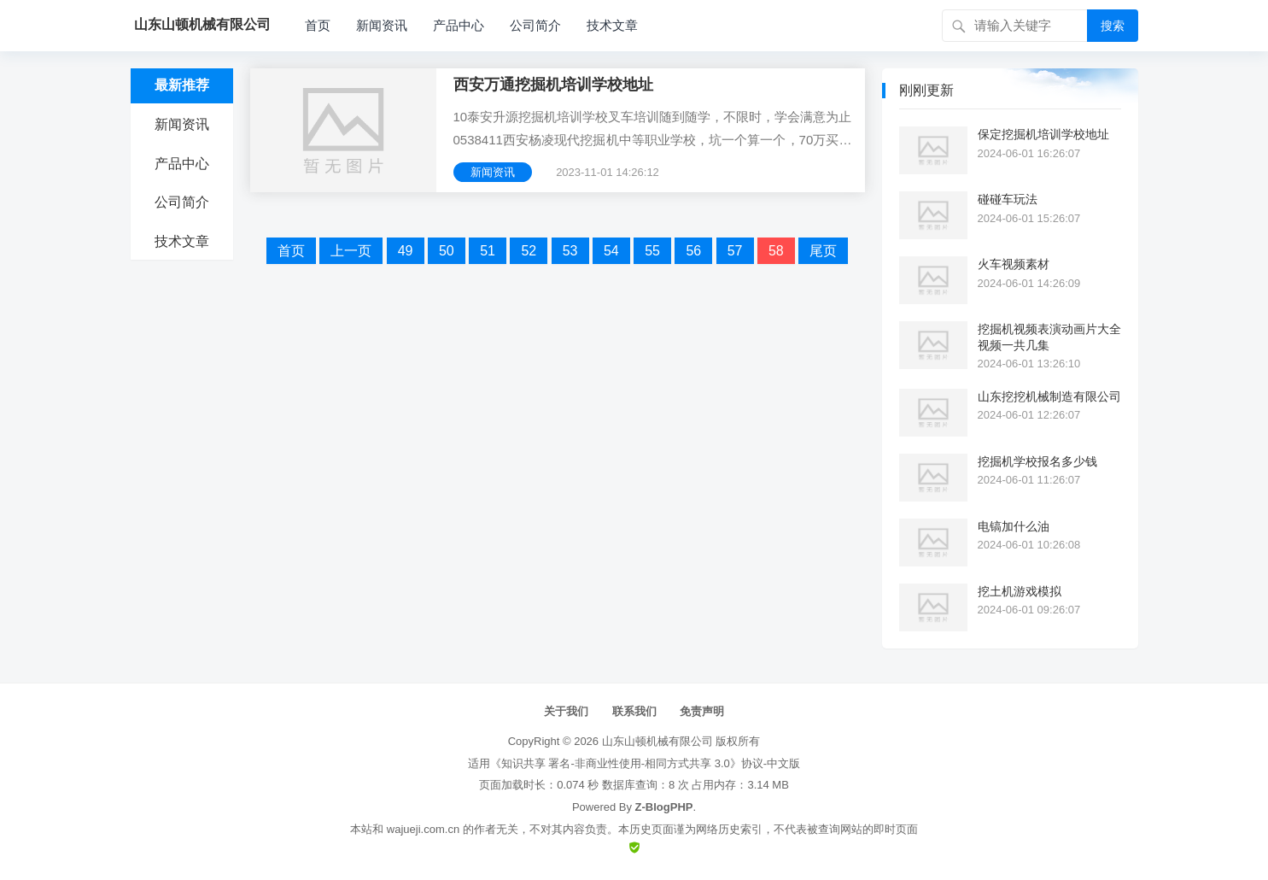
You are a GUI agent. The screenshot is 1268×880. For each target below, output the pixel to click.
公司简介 (535, 25)
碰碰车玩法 (1007, 199)
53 (570, 250)
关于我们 (566, 711)
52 (528, 250)
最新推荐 (182, 85)
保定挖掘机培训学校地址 (1043, 134)
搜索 (1113, 25)
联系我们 (634, 711)
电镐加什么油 (1013, 526)
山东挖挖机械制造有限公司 (1049, 396)
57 (735, 250)
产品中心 (458, 25)
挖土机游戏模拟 (1019, 591)
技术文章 (612, 25)
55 (652, 250)
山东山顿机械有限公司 (657, 741)
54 (611, 250)
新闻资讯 (381, 25)
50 (446, 250)
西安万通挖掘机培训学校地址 (553, 84)
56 (693, 250)
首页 (317, 25)
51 (487, 250)
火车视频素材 (1013, 264)
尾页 (823, 250)
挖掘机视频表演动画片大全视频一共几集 (1049, 336)
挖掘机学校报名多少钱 (1037, 461)
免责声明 (702, 711)
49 (405, 250)
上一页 (350, 250)
